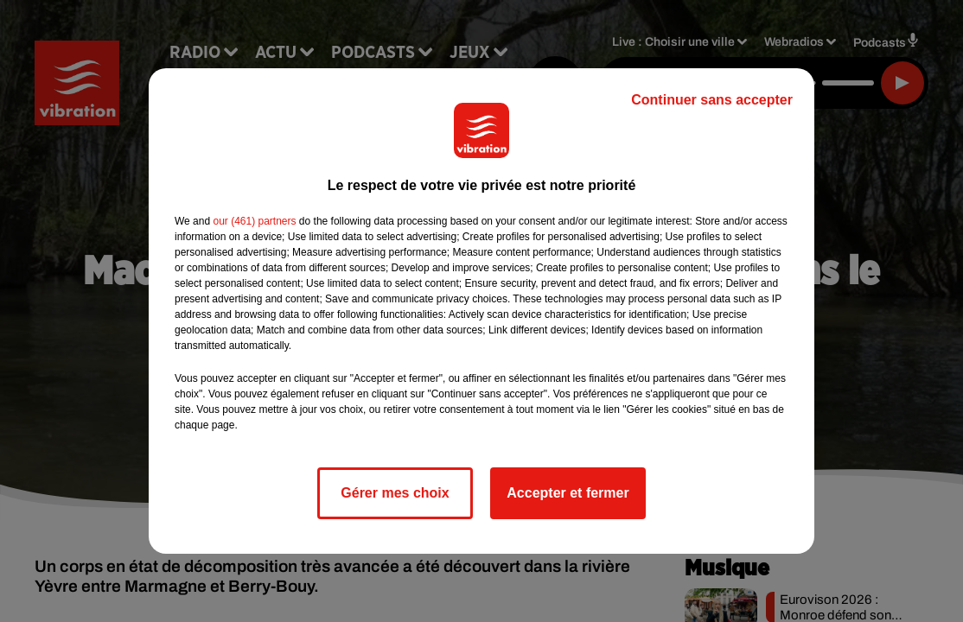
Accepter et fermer (567, 493)
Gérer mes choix (395, 493)
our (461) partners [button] (254, 221)
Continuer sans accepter (712, 99)
